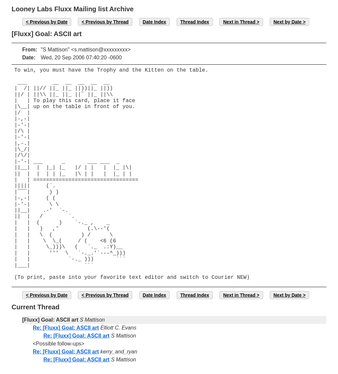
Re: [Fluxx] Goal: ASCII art (66, 328)
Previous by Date (49, 22)
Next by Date (287, 22)
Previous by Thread (107, 22)
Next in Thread (239, 22)
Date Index (154, 22)
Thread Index (194, 22)
